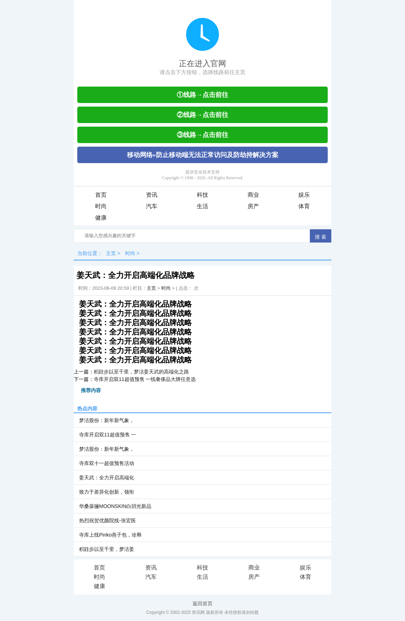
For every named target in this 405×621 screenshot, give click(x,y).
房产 (253, 206)
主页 (111, 253)
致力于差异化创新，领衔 (106, 492)
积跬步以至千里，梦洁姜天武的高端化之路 (141, 372)
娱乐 (304, 195)
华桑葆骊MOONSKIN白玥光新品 (115, 506)
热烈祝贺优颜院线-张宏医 (107, 520)
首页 (101, 195)
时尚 (101, 206)
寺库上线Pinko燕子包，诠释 (110, 535)
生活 (202, 206)
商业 (253, 195)
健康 (101, 218)
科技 (202, 195)
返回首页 (202, 603)
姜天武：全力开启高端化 (106, 477)
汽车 (151, 206)
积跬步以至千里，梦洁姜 (106, 549)
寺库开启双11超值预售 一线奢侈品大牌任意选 (145, 379)
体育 (304, 206)
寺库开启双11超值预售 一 (107, 434)
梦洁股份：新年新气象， (106, 420)
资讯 (151, 195)
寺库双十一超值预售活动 (106, 463)
